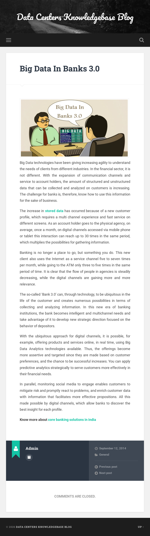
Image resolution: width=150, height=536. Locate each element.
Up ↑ (141, 526)
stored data (54, 211)
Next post (105, 473)
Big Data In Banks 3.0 (60, 68)
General (104, 454)
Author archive (29, 457)
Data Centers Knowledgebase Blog (75, 17)
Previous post (108, 466)
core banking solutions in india (72, 420)
